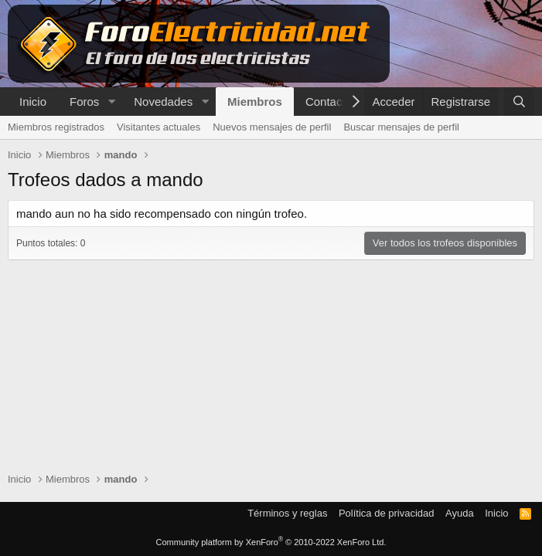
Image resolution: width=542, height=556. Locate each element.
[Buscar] (519, 101)
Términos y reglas (287, 513)
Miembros (254, 101)
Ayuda (459, 513)
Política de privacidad (387, 513)
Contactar (330, 101)
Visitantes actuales (158, 127)
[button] (111, 101)
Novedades (163, 101)
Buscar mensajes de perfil (401, 127)
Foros (84, 101)
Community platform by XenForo (271, 542)
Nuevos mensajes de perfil (272, 127)
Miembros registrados (56, 127)
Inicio (32, 101)
